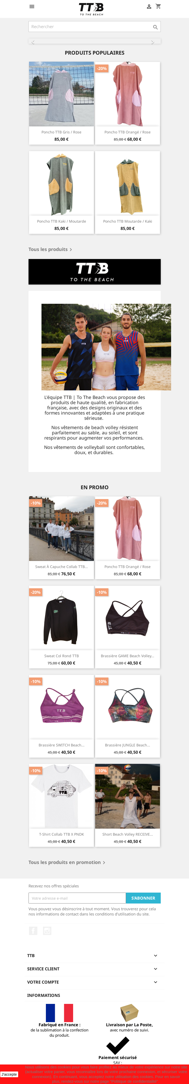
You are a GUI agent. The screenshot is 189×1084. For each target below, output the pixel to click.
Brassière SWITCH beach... (62, 745)
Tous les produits (51, 250)
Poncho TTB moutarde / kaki (127, 221)
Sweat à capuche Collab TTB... (61, 566)
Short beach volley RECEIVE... (127, 834)
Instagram (47, 931)
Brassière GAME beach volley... (127, 655)
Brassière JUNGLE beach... (127, 745)
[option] (95, 41)
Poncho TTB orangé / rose (127, 132)
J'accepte (9, 1074)
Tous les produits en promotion (68, 863)
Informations (43, 995)
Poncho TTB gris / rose (61, 132)
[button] (38, 41)
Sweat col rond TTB (61, 655)
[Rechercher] (95, 26)
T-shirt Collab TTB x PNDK (61, 834)
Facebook (33, 931)
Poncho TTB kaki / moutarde (61, 221)
